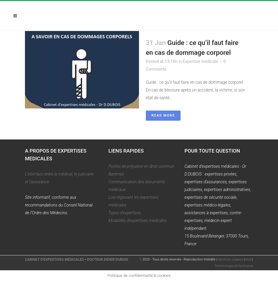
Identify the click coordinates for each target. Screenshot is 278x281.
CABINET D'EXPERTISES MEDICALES (54, 259)
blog (248, 259)
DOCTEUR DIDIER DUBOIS (107, 259)
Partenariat (245, 266)
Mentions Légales (230, 259)
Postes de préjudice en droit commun (141, 166)
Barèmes (116, 174)
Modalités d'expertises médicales (137, 220)
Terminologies (225, 266)
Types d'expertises (124, 212)
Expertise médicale (200, 61)
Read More (163, 115)
